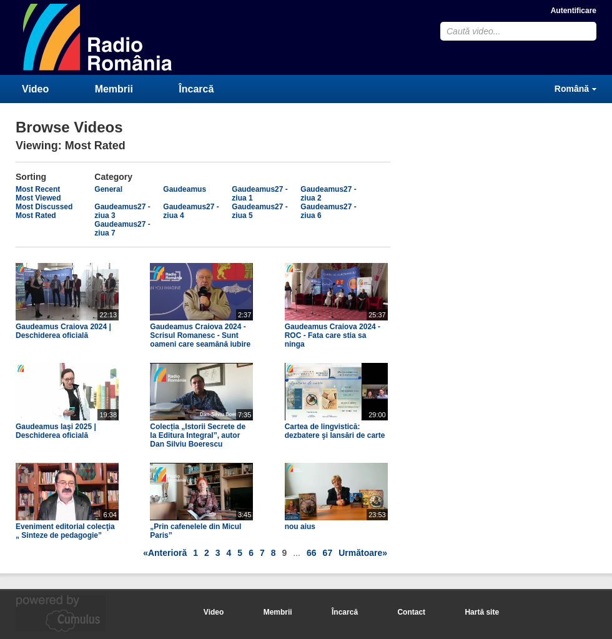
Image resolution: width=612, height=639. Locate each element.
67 (328, 553)
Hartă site (482, 612)
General (108, 189)
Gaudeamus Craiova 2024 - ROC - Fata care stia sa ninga (332, 335)
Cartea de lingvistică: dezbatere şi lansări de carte (335, 431)
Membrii (114, 89)
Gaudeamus (184, 189)
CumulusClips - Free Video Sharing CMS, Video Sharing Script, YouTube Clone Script (98, 37)
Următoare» (362, 553)
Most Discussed (44, 206)
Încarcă (196, 89)
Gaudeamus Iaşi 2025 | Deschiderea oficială (56, 431)
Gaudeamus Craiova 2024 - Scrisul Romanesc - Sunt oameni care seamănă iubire (200, 335)
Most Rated (36, 215)
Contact (411, 612)
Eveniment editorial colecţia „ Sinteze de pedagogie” (65, 531)
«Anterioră (165, 553)
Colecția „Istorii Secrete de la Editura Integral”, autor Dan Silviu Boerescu (197, 435)
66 (312, 553)
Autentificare (573, 10)
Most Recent (38, 189)
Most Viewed (38, 198)
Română (572, 89)
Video (35, 89)
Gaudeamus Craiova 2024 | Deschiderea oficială (63, 331)
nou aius (300, 526)
